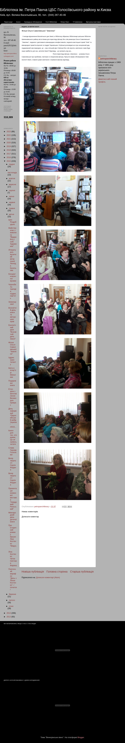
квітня (11, 214)
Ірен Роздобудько (12, 222)
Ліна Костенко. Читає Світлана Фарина (12, 559)
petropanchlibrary (108, 59)
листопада (12, 173)
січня (11, 606)
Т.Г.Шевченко (77, 22)
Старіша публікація (82, 571)
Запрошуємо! (12, 303)
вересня (12, 184)
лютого (12, 600)
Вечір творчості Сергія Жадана (12, 464)
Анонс (18, 22)
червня (12, 202)
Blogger (81, 737)
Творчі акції (8, 22)
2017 (9, 154)
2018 (9, 150)
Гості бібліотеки (51, 22)
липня (11, 196)
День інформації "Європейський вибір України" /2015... (12, 418)
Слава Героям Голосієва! (12, 451)
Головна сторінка (57, 571)
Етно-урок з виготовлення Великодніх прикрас (12, 397)
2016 (9, 157)
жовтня (12, 178)
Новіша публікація (33, 571)
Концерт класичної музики (12, 277)
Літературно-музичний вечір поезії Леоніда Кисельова (12, 260)
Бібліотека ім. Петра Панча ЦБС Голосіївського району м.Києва (55, 10)
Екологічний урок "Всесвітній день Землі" (12, 332)
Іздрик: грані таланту (12, 361)
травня (12, 208)
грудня (12, 164)
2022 (9, 135)
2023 (9, 131)
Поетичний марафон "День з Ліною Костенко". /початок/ (12, 579)
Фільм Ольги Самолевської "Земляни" (12, 348)
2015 (9, 161)
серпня (12, 190)
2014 (9, 613)
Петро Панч (65, 22)
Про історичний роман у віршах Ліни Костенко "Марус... (12, 536)
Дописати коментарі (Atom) (48, 577)
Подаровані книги (12, 383)
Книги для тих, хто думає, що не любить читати (12, 437)
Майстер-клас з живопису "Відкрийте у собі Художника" (12, 237)
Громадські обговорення (33, 22)
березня (12, 594)
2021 (9, 139)
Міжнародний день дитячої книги (12, 517)
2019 (9, 146)
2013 (9, 617)
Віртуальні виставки (93, 22)
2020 (9, 143)
